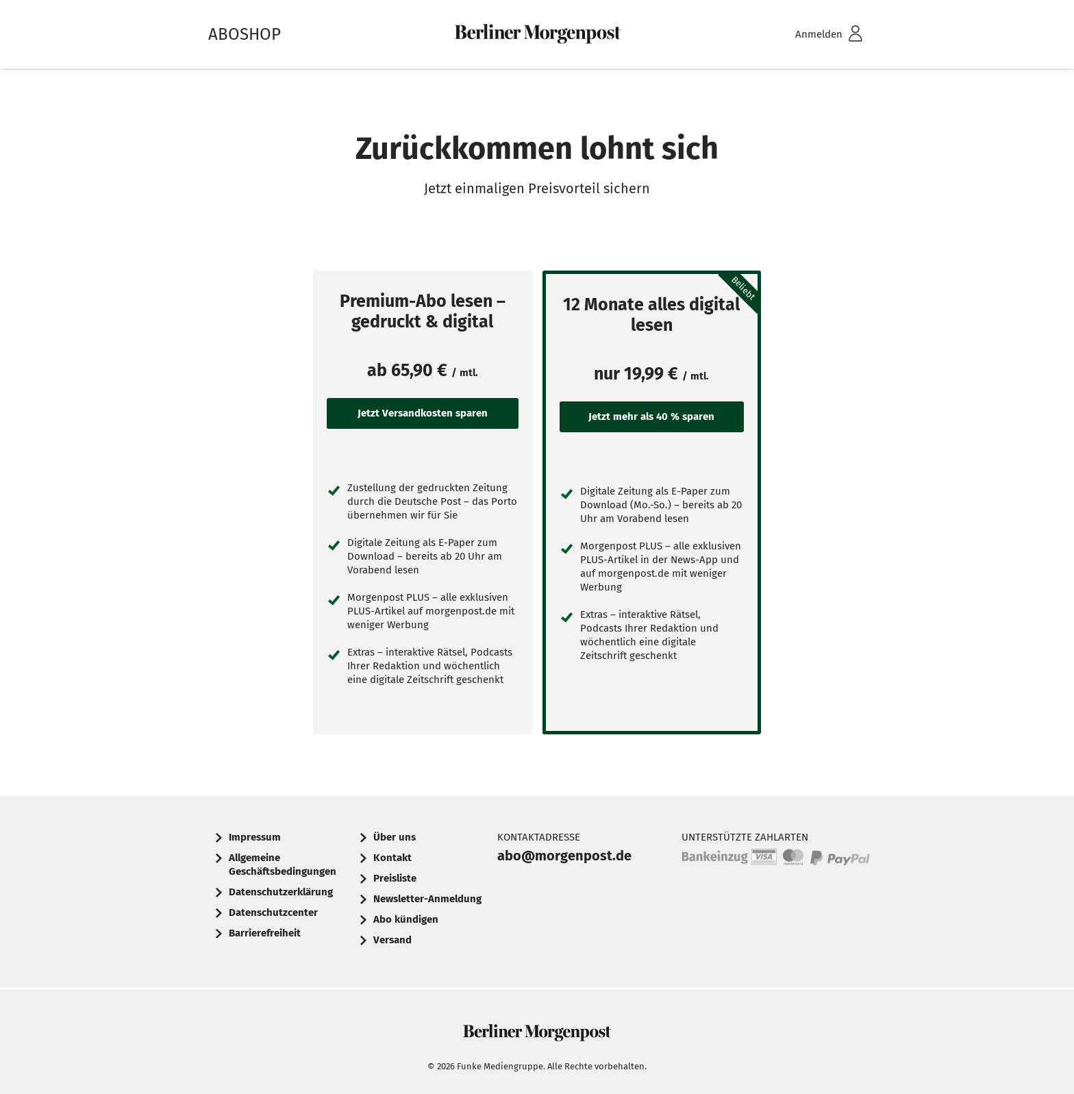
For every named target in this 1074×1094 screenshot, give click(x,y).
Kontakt (392, 857)
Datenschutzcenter (273, 912)
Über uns (394, 837)
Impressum (255, 837)
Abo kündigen (405, 919)
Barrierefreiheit (265, 933)
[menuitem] (811, 34)
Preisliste (394, 878)
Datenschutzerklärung (281, 892)
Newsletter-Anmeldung (427, 899)
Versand (392, 940)
